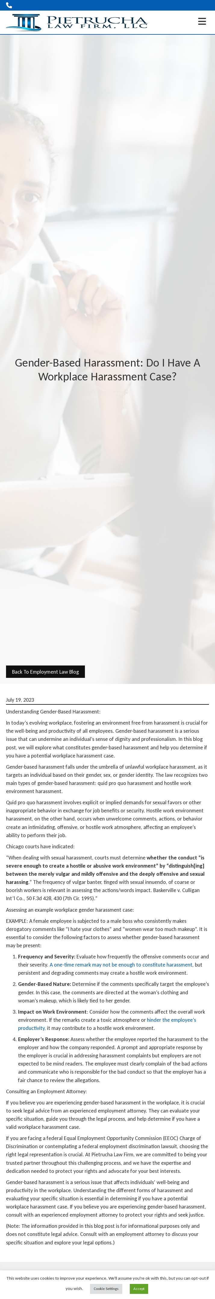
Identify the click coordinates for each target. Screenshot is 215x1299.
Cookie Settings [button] (106, 1288)
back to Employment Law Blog (45, 672)
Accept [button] (139, 1288)
